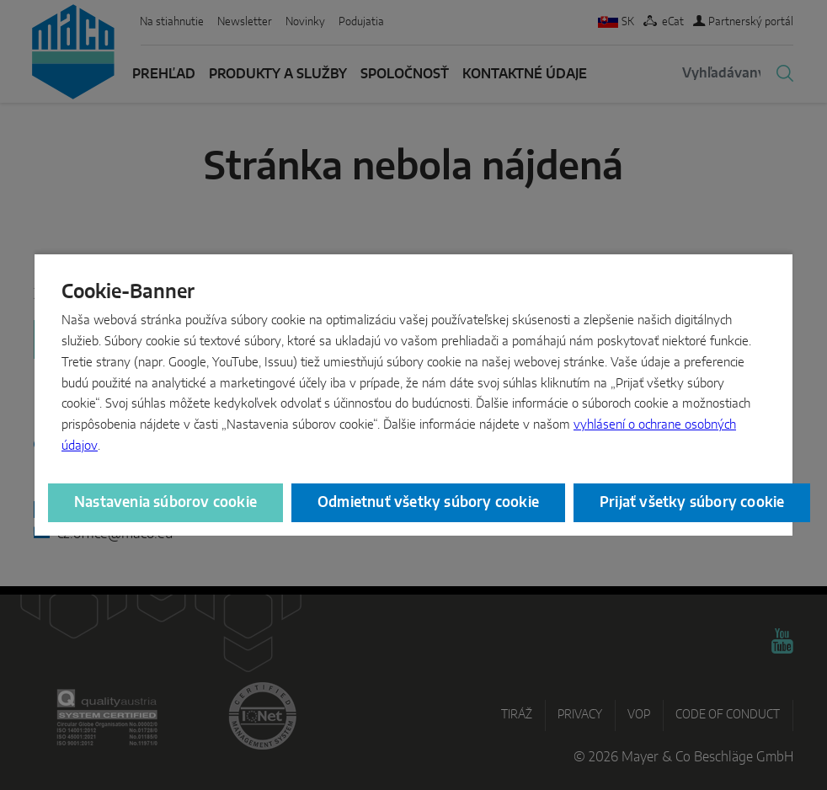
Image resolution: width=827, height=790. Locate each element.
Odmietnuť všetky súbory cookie (428, 502)
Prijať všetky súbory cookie (692, 502)
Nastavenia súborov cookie (165, 502)
